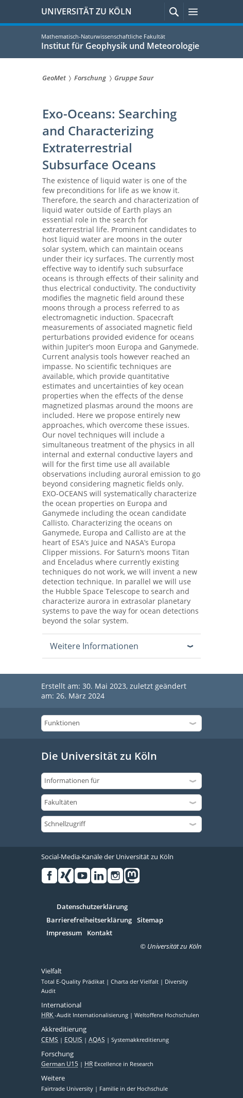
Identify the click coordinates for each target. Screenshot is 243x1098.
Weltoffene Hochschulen (166, 1015)
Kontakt (99, 933)
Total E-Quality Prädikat (73, 981)
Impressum (64, 933)
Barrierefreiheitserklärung (89, 920)
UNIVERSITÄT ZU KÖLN (86, 11)
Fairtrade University (68, 1088)
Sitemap (150, 920)
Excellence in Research (118, 1064)
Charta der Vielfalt (135, 981)
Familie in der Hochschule (133, 1088)
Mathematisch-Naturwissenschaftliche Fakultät (103, 36)
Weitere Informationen (94, 646)
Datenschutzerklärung (92, 907)
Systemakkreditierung (140, 1039)
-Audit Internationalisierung (85, 1015)
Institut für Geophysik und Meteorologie (120, 45)
